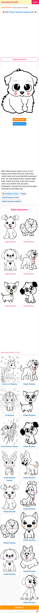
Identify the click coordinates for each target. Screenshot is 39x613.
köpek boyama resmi (10, 197)
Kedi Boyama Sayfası (9, 446)
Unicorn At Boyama (9, 384)
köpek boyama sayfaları (11, 201)
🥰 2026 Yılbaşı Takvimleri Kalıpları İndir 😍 (19, 12)
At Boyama (9, 415)
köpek (23, 194)
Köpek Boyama (10, 242)
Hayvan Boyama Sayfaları (20, 7)
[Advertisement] (19, 35)
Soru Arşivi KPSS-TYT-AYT (10, 352)
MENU (35, 2)
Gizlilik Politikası (19, 612)
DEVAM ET (19, 607)
